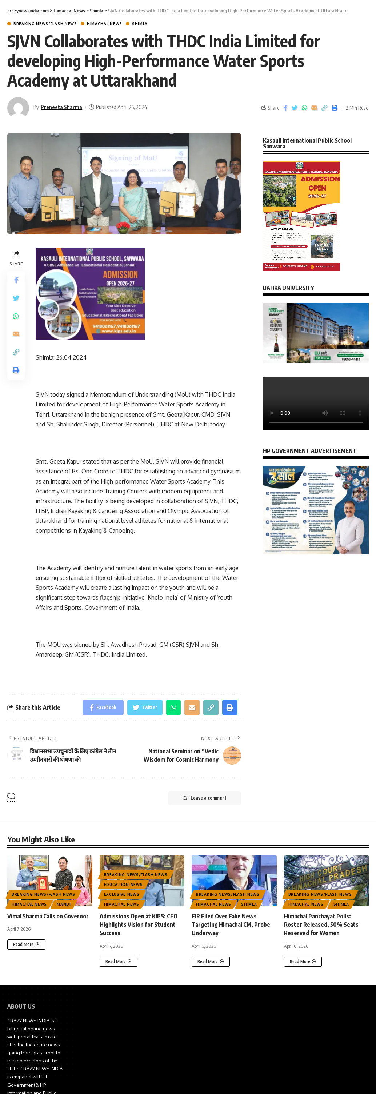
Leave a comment (205, 798)
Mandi (64, 904)
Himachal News (104, 23)
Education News (123, 884)
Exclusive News (122, 894)
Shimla (140, 23)
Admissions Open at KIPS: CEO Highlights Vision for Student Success (138, 925)
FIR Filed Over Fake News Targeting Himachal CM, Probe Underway (231, 925)
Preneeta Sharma (61, 107)
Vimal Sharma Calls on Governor (48, 916)
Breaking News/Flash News (45, 23)
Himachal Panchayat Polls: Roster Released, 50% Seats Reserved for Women (321, 925)
